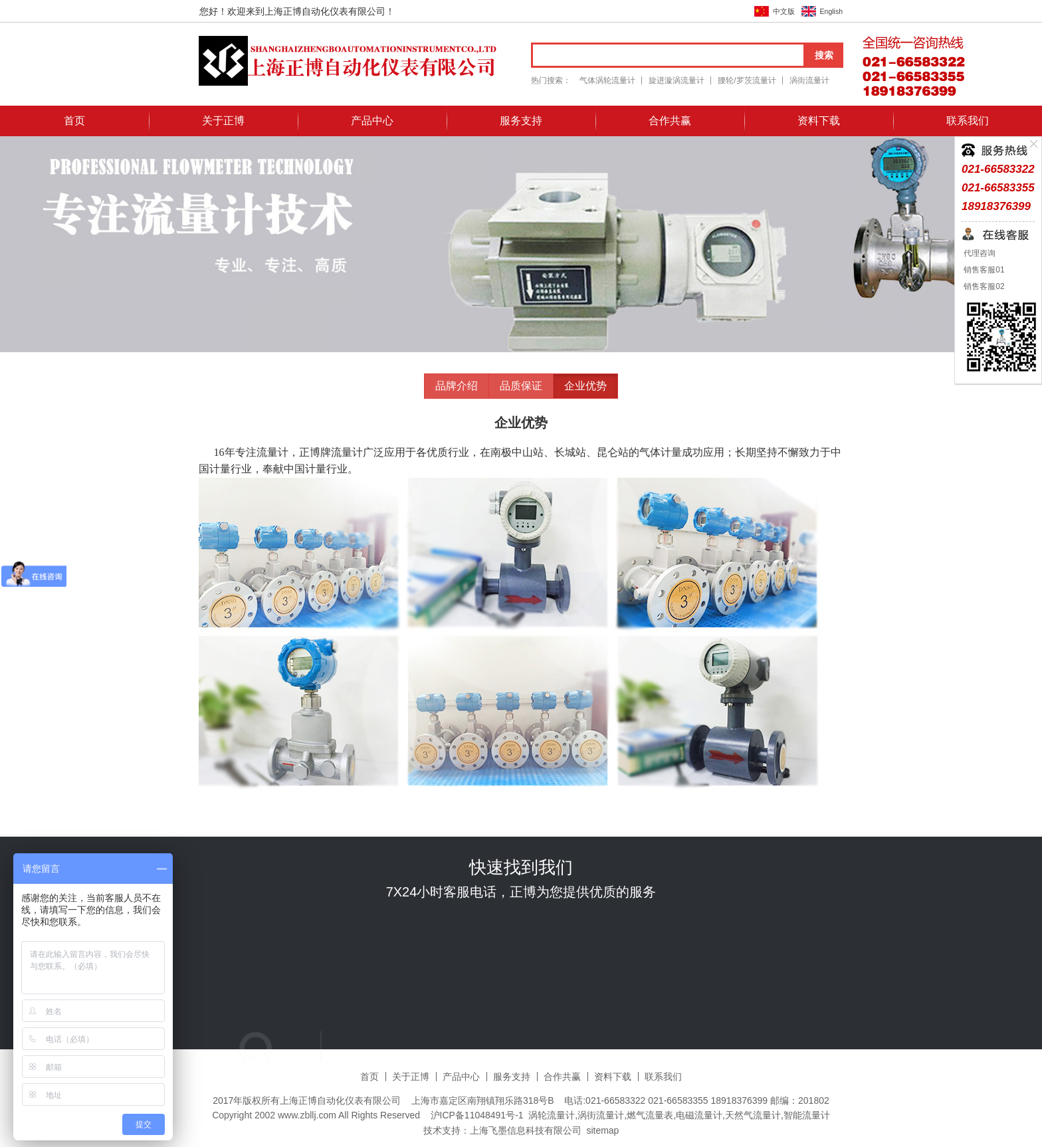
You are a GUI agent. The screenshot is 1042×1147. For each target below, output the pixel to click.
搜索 (824, 55)
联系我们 (967, 120)
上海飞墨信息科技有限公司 (525, 1130)
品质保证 (521, 385)
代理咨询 (978, 253)
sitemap (602, 1130)
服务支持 (521, 120)
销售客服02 (983, 286)
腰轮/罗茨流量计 (747, 80)
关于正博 (223, 120)
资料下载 (818, 120)
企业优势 (585, 385)
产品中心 (372, 120)
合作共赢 (670, 120)
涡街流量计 (809, 80)
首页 (74, 120)
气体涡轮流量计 (607, 80)
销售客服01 (983, 269)
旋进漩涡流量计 (676, 80)
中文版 (784, 11)
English (831, 11)
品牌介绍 (456, 385)
